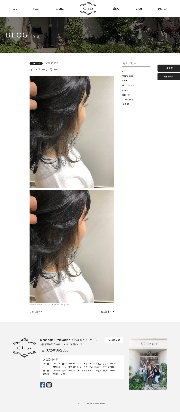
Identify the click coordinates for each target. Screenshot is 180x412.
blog (139, 8)
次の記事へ (107, 311)
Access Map (114, 340)
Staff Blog (128, 99)
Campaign (128, 76)
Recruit (126, 95)
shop (116, 8)
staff (36, 8)
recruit (162, 8)
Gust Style (128, 85)
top (15, 8)
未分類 (125, 104)
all (123, 71)
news (125, 90)
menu (60, 8)
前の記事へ (36, 311)
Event (125, 80)
